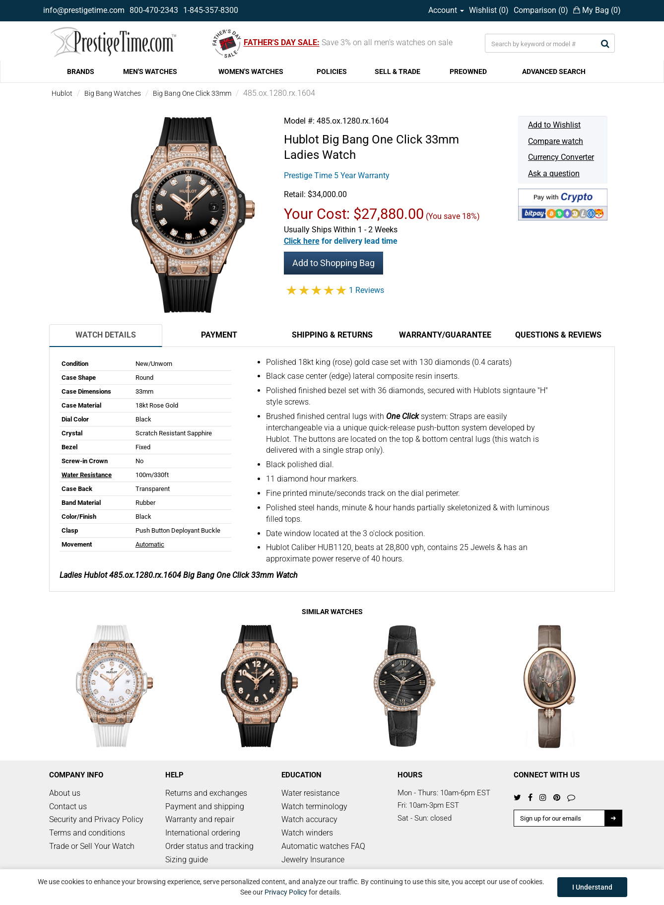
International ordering (202, 832)
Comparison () (541, 10)
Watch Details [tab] (105, 335)
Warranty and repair (199, 819)
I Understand (592, 887)
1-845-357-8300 (210, 10)
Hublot (62, 93)
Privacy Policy (286, 892)
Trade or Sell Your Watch (91, 846)
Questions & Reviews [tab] (558, 335)
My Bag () (597, 10)
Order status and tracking (209, 846)
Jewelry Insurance (312, 859)
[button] (341, 241)
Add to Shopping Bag (333, 263)
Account (446, 10)
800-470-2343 (154, 10)
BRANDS (80, 71)
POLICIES (332, 71)
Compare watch (555, 141)
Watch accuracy (309, 819)
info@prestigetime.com (84, 10)
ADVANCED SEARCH (554, 71)
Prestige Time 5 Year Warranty (337, 175)
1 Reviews (366, 290)
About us (64, 793)
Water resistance (310, 793)
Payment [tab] (219, 335)
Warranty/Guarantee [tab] (445, 335)
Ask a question (554, 173)
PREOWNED (468, 71)
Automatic (149, 544)
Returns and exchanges (206, 793)
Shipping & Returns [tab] (332, 335)
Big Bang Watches (112, 93)
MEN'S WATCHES (150, 71)
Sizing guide (186, 859)
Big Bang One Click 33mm (192, 93)
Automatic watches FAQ (323, 846)
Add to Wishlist (554, 125)
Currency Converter (561, 157)
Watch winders (307, 832)
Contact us (68, 806)
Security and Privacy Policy (96, 819)
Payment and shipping (204, 806)
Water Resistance (87, 475)
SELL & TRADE (397, 71)
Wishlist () (489, 10)
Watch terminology (314, 806)
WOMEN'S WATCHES (250, 71)
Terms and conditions (87, 832)
